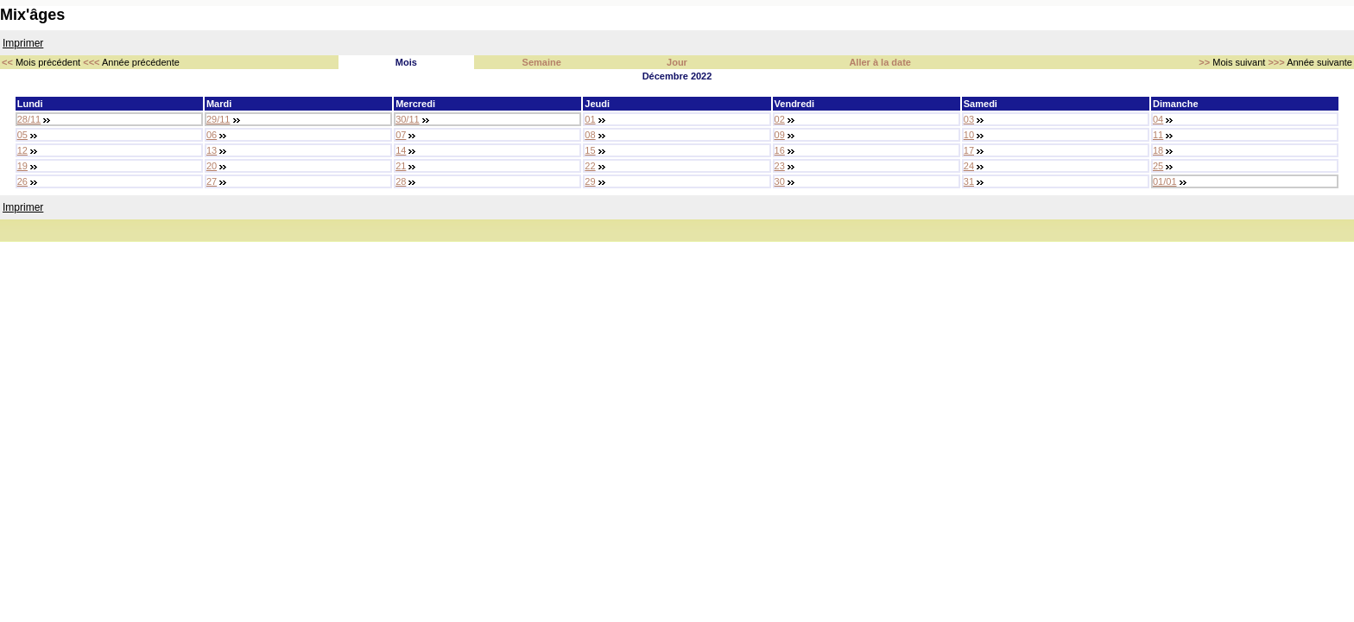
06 (211, 135)
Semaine (541, 62)
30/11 (407, 119)
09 (780, 135)
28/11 (29, 119)
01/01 (1165, 181)
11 (1158, 135)
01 (590, 119)
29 (590, 181)
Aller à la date (880, 62)
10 (969, 135)
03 (969, 119)
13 (211, 150)
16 (780, 150)
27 (211, 181)
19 (22, 166)
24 (969, 166)
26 (22, 181)
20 (211, 166)
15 (590, 150)
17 (969, 150)
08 (590, 135)
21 (400, 166)
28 (400, 181)
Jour (677, 62)
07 (400, 135)
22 (590, 166)
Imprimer (23, 43)
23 (780, 166)
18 (1158, 150)
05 (22, 135)
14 (400, 150)
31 (969, 181)
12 (22, 150)
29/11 (218, 119)
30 (780, 181)
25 (1158, 166)
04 (1158, 119)
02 (780, 119)
